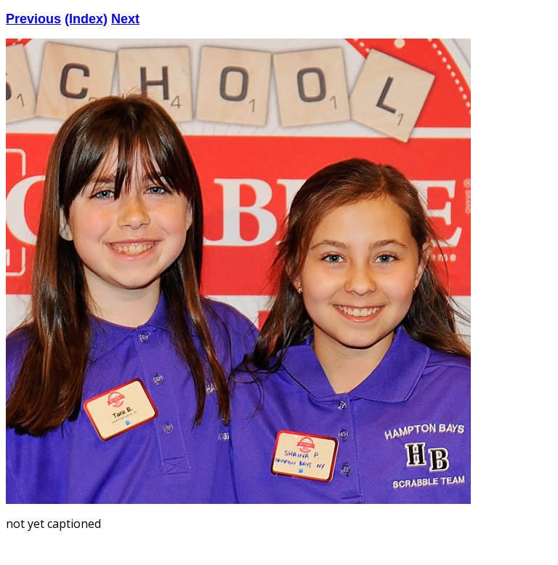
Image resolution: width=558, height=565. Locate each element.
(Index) (86, 19)
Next (125, 19)
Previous (33, 19)
